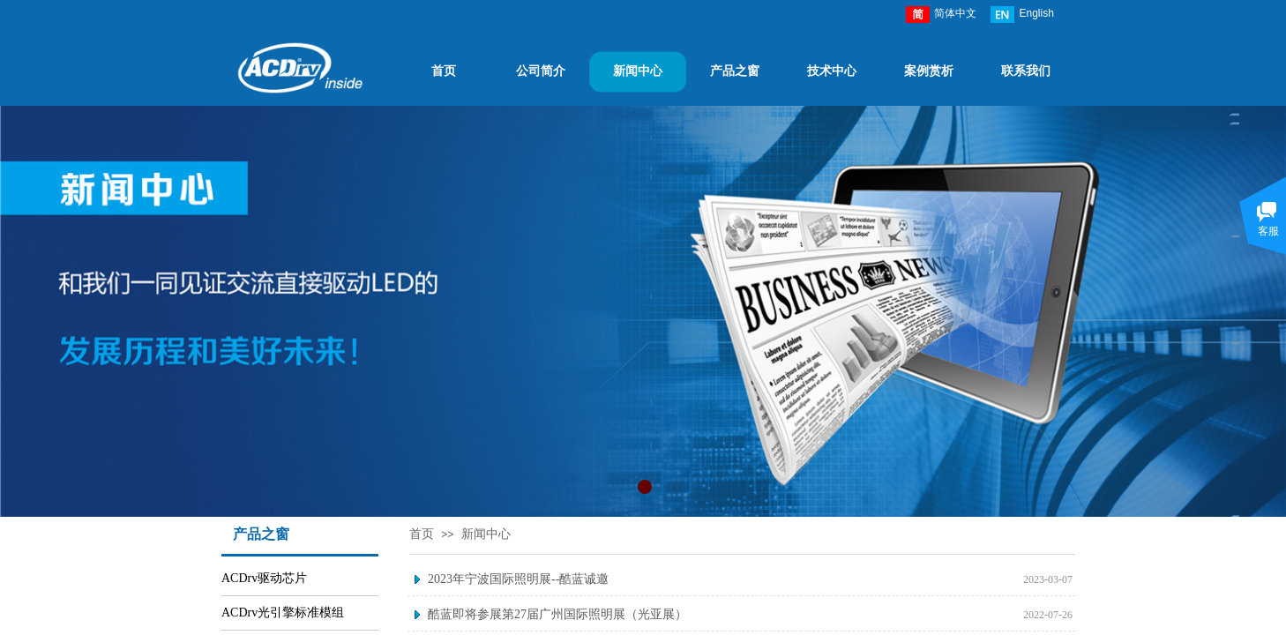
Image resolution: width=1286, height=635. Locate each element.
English (1022, 14)
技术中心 (831, 71)
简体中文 (941, 14)
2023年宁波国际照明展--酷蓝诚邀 (518, 579)
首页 (443, 71)
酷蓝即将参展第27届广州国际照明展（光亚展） (557, 614)
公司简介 (540, 71)
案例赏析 (928, 71)
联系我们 (1025, 71)
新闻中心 (637, 71)
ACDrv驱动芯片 (264, 578)
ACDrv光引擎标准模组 (282, 612)
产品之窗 (734, 71)
